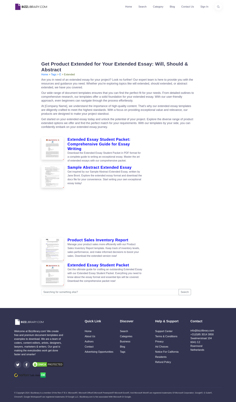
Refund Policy (163, 362)
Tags (53, 74)
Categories (126, 336)
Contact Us (187, 6)
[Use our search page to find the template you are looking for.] (218, 6)
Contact (89, 346)
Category (158, 6)
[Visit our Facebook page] (26, 364)
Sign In (204, 6)
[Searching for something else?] (110, 292)
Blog (172, 6)
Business (125, 341)
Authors (89, 341)
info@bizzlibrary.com (202, 330)
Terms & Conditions (166, 336)
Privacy (159, 341)
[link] (17, 364)
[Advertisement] (118, 35)
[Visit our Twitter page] (17, 364)
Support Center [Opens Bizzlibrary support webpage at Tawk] (164, 331)
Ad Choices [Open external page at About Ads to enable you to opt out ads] (161, 346)
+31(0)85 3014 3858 (202, 334)
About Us (90, 336)
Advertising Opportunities (99, 351)
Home (128, 6)
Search (142, 6)
